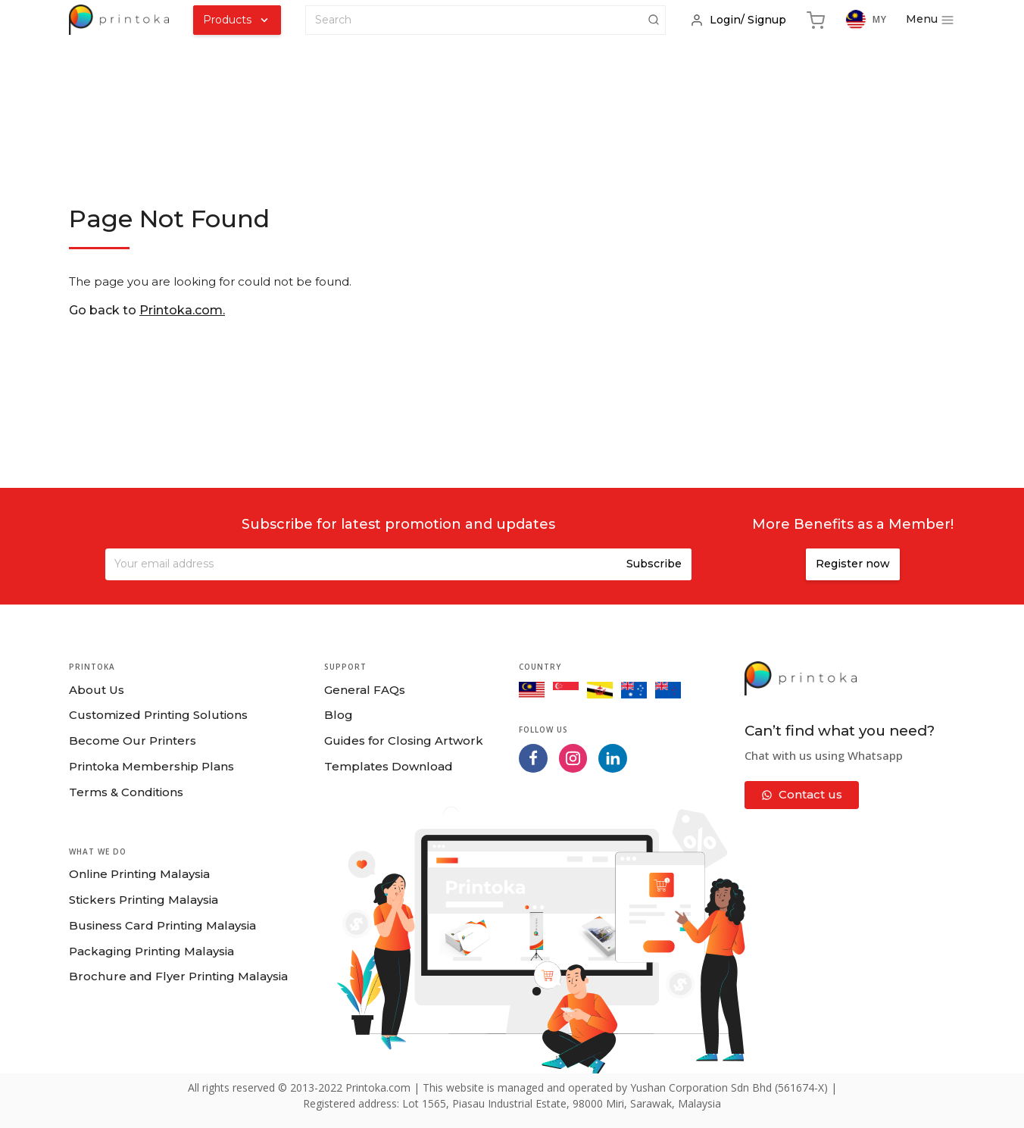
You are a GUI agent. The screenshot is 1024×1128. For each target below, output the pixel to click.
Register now (853, 563)
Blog (338, 715)
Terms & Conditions (126, 792)
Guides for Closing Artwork (403, 740)
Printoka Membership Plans (151, 766)
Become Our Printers (132, 740)
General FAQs (364, 690)
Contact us (801, 794)
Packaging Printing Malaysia (151, 951)
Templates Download (388, 766)
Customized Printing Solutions (158, 715)
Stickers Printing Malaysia (143, 899)
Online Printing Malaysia (139, 874)
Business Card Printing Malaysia (162, 925)
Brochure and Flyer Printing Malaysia (178, 976)
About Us (96, 690)
